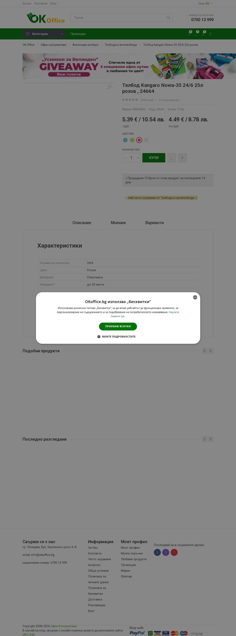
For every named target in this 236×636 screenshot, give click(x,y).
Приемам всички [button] (118, 326)
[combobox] (195, 297)
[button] (118, 337)
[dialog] (118, 318)
